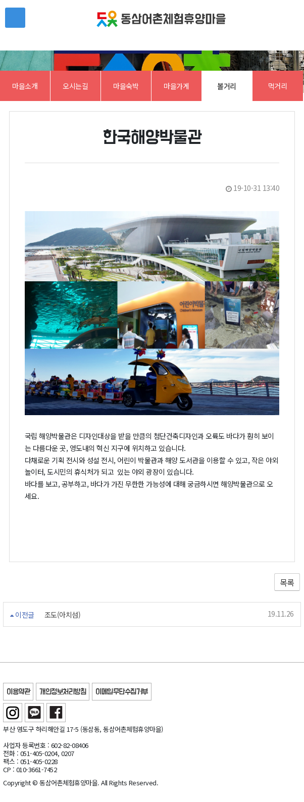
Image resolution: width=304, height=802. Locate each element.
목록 (287, 582)
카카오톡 (34, 712)
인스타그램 (12, 712)
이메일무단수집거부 (121, 692)
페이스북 (56, 712)
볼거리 (226, 86)
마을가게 (176, 86)
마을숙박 (125, 86)
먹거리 (277, 86)
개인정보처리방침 (62, 692)
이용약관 (18, 692)
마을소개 (24, 86)
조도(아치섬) (62, 615)
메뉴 (15, 18)
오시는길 (75, 86)
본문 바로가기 (0, 0)
